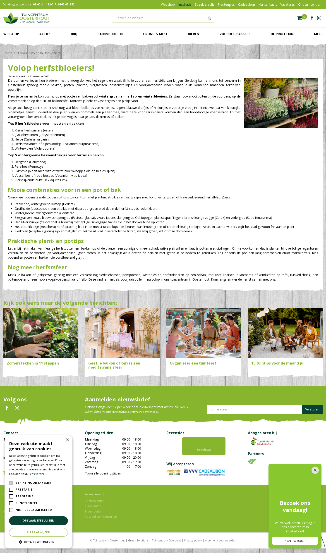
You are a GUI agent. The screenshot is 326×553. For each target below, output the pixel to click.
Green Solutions (138, 540)
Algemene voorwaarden (220, 540)
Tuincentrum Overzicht (166, 540)
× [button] (67, 440)
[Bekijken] (302, 18)
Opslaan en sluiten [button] (38, 520)
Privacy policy (193, 540)
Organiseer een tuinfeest (193, 363)
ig (319, 18)
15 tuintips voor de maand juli (278, 363)
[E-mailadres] (265, 409)
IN (17, 408)
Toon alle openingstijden (103, 473)
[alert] (38, 491)
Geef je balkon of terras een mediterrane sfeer (114, 365)
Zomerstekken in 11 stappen (33, 363)
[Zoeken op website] (163, 18)
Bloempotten (94, 511)
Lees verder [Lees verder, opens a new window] (36, 474)
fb (312, 18)
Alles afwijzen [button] (38, 532)
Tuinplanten (93, 506)
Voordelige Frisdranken (101, 517)
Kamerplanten (95, 501)
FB (6, 408)
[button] (38, 542)
